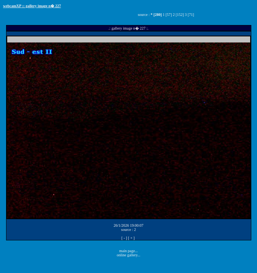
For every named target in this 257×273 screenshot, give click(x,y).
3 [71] (189, 15)
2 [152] (178, 15)
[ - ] (124, 238)
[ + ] (131, 238)
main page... (128, 251)
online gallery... (128, 255)
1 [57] (167, 15)
